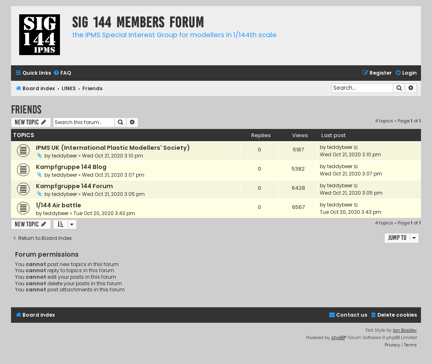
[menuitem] (62, 73)
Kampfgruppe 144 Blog (71, 167)
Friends (26, 109)
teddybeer (64, 155)
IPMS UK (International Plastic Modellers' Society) (113, 148)
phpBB (338, 338)
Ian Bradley (405, 330)
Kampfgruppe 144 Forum (74, 186)
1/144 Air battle (58, 205)
